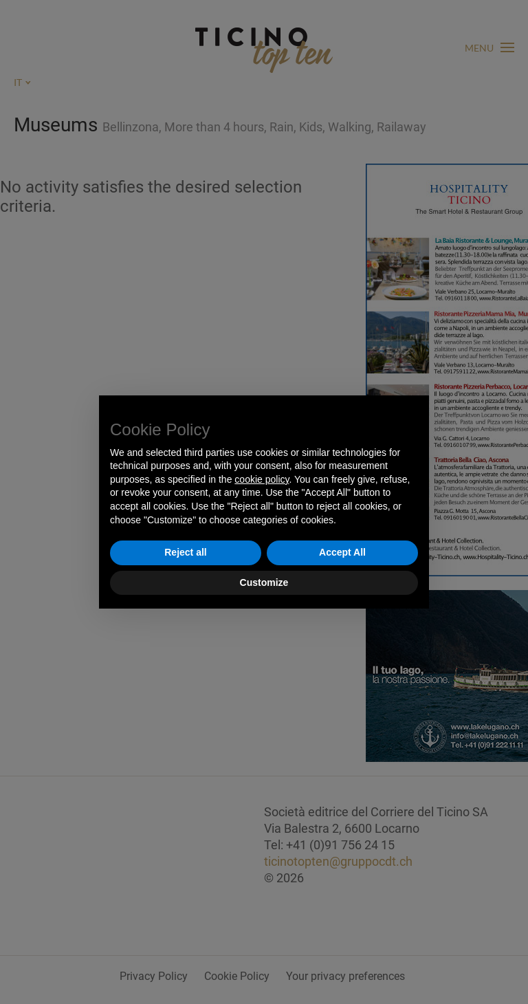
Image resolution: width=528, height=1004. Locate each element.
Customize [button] (264, 582)
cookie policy (261, 479)
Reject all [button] (185, 552)
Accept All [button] (342, 552)
